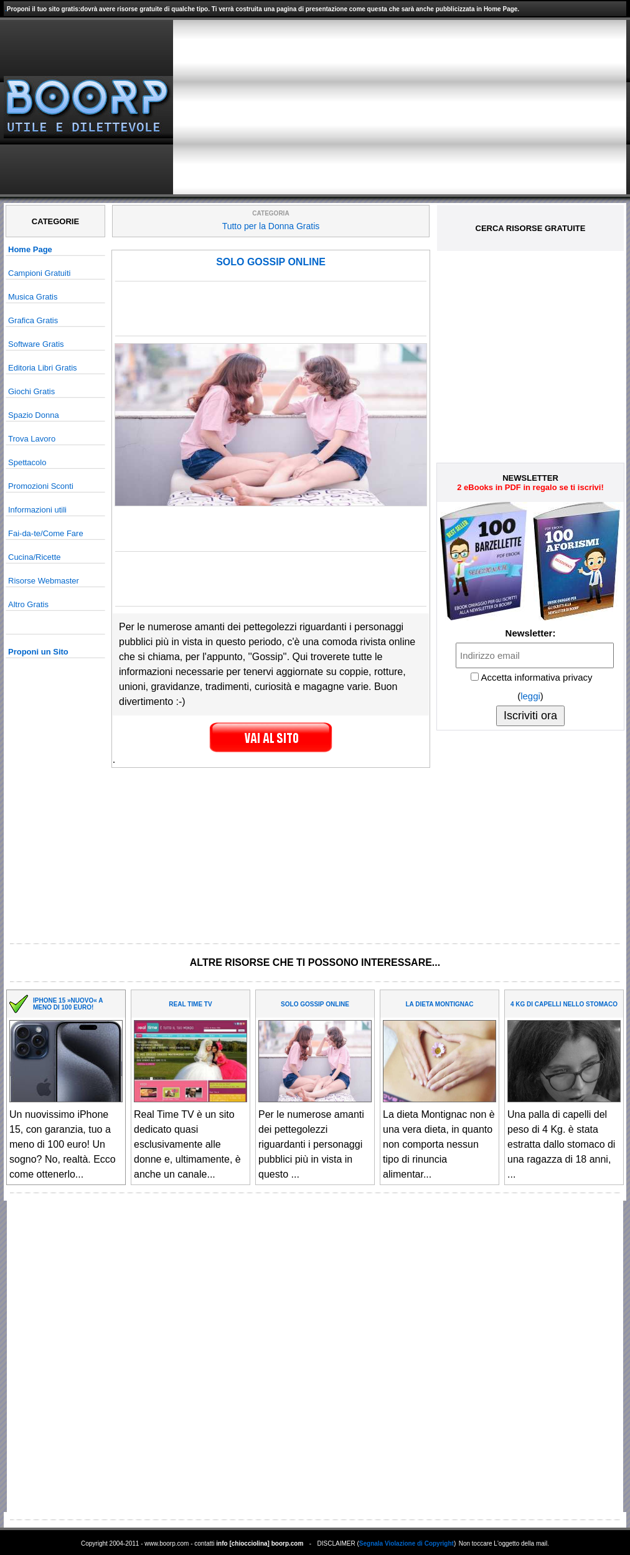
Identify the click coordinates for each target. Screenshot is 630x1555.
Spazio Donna (33, 415)
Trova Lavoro (31, 438)
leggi (530, 696)
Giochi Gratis (31, 391)
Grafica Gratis (33, 320)
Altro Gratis (28, 604)
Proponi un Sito (38, 651)
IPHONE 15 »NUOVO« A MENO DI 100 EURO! (68, 1004)
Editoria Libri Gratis (42, 367)
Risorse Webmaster (43, 580)
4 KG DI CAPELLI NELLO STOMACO (564, 1004)
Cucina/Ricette (34, 557)
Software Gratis (36, 344)
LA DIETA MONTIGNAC (439, 1004)
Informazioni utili (37, 509)
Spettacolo (27, 462)
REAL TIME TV (190, 1004)
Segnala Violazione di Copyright (406, 1543)
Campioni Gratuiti (39, 273)
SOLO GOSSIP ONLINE (271, 262)
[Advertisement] (473, 107)
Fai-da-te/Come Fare (45, 533)
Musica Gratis (32, 296)
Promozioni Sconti (40, 486)
